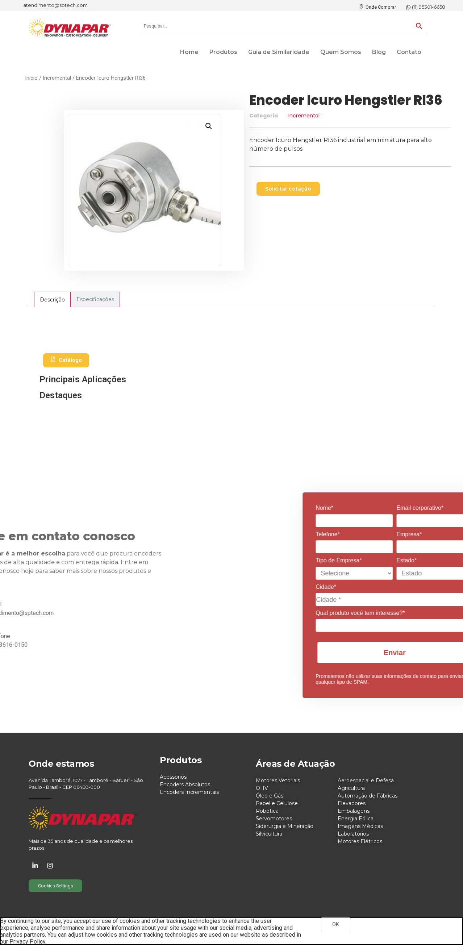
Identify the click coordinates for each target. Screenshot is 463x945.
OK (335, 924)
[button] (208, 126)
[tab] (52, 299)
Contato (409, 52)
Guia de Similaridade (278, 52)
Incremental (57, 78)
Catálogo (66, 360)
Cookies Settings (55, 885)
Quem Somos (340, 52)
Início (31, 78)
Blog (379, 52)
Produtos (223, 52)
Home (189, 52)
